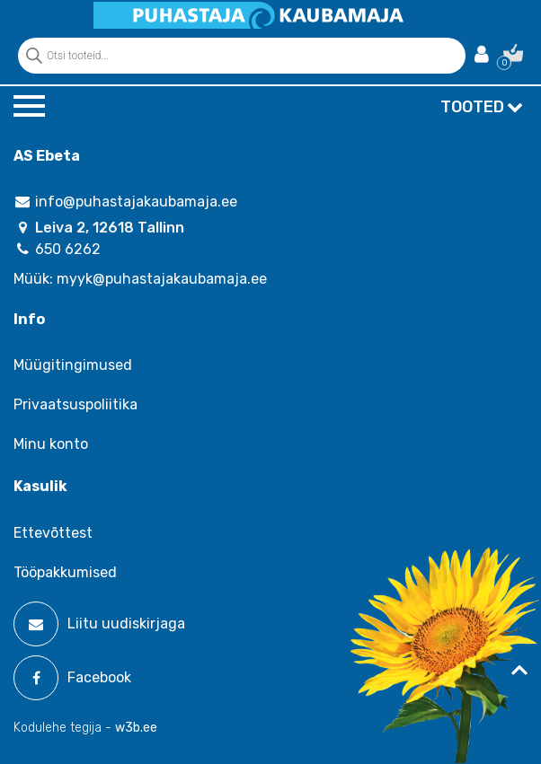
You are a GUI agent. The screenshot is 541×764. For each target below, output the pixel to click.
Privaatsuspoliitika (75, 404)
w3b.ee (136, 727)
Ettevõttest (53, 532)
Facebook (72, 677)
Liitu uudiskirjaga (99, 624)
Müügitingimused (72, 364)
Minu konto (50, 443)
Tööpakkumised (65, 572)
